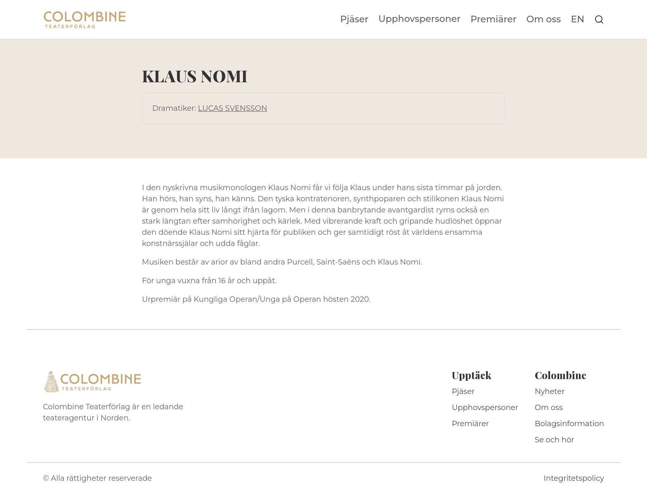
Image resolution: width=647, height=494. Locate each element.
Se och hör (554, 439)
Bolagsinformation (569, 423)
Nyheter (550, 391)
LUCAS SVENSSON (232, 108)
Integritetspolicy (574, 478)
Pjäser (354, 19)
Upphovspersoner (419, 18)
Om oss (544, 19)
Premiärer (493, 19)
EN (577, 19)
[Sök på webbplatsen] (599, 19)
